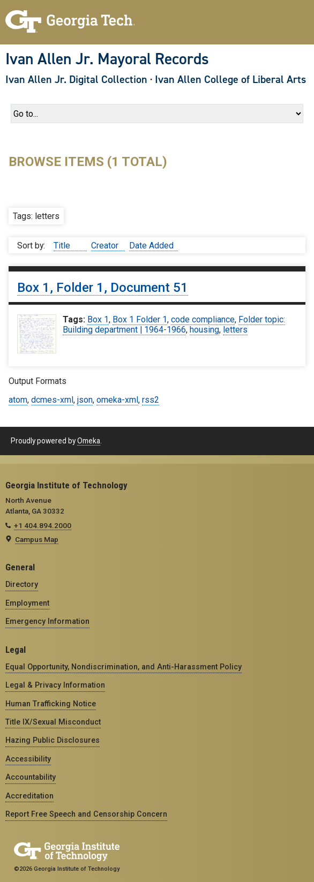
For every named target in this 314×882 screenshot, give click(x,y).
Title (63, 245)
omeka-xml (117, 400)
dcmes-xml (52, 400)
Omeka (88, 440)
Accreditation (29, 795)
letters (235, 330)
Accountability (30, 777)
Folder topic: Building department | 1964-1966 (174, 324)
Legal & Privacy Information (55, 685)
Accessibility (28, 759)
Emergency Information (47, 621)
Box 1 (98, 319)
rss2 (150, 400)
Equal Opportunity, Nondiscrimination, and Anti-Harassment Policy (123, 666)
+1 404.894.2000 (42, 525)
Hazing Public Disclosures (52, 740)
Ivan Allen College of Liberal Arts (230, 79)
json (85, 400)
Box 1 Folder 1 (140, 319)
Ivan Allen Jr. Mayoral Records (107, 59)
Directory (21, 584)
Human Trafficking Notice (50, 703)
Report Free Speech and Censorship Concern (86, 814)
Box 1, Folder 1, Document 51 (102, 287)
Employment (27, 603)
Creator (106, 245)
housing (204, 330)
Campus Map (36, 539)
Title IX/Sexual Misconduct (53, 722)
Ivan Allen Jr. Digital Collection (76, 79)
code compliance (203, 319)
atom (18, 400)
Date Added (151, 245)
